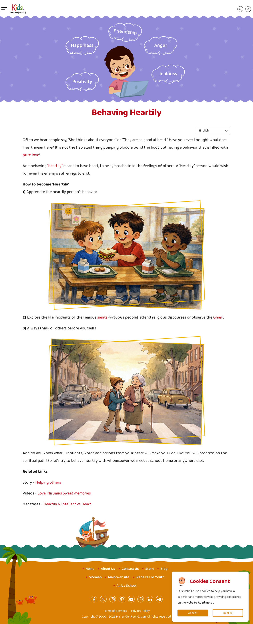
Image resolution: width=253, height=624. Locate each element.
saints (102, 317)
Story (149, 569)
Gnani (218, 317)
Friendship (125, 32)
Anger (160, 46)
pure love (31, 155)
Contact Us (130, 569)
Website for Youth (150, 577)
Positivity (82, 82)
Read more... (206, 602)
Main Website (118, 577)
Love (42, 493)
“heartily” (54, 166)
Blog (163, 569)
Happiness (82, 46)
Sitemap (95, 577)
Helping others (48, 482)
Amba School (126, 585)
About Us (108, 569)
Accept (192, 613)
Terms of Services (115, 610)
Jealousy (168, 74)
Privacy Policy (140, 610)
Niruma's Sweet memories (69, 493)
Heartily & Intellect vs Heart (67, 504)
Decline (228, 613)
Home (90, 569)
